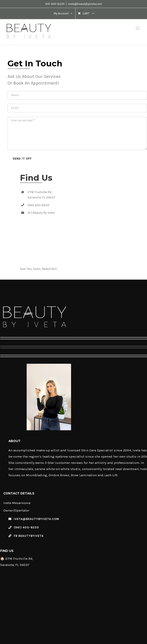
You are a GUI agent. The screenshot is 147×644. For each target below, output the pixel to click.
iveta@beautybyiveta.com (85, 4)
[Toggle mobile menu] (138, 28)
